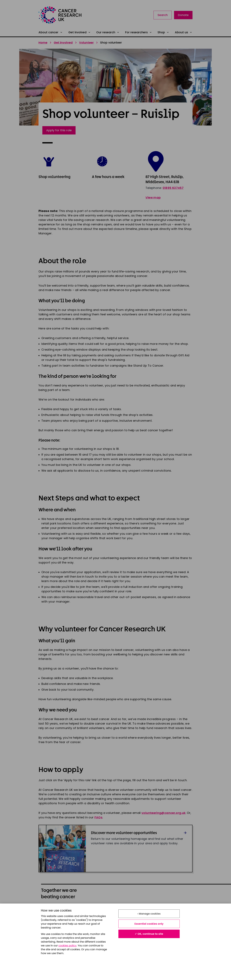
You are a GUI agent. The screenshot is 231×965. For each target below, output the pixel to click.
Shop (163, 32)
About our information (56, 910)
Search (163, 15)
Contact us (123, 917)
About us (184, 32)
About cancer (50, 32)
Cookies (46, 917)
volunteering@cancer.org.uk (163, 813)
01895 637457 (173, 188)
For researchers (138, 32)
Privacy (121, 910)
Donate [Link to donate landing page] (183, 15)
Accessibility (86, 917)
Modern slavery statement (171, 910)
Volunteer (86, 43)
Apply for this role (59, 130)
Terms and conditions (93, 910)
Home (42, 43)
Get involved (79, 32)
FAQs (98, 817)
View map (153, 197)
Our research (108, 32)
